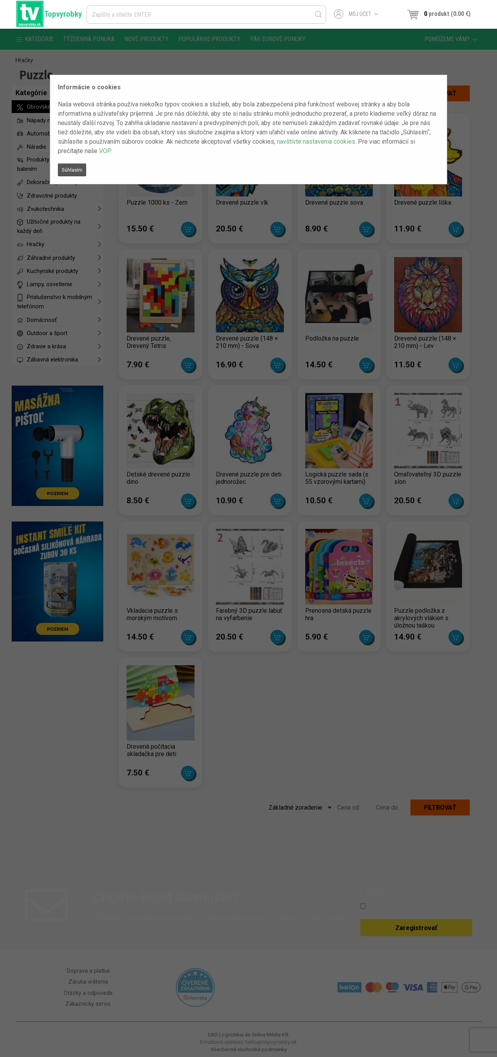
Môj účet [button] (356, 14)
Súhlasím (72, 170)
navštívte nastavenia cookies (316, 141)
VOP (104, 151)
